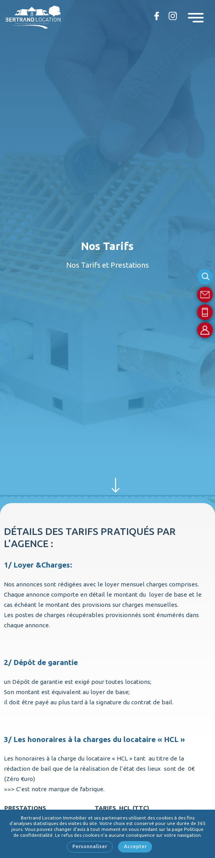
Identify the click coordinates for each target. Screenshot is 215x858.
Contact (205, 294)
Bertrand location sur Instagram (171, 16)
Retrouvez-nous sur (155, 16)
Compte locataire (205, 330)
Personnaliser (89, 846)
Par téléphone (205, 312)
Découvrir (115, 483)
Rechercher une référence (205, 277)
